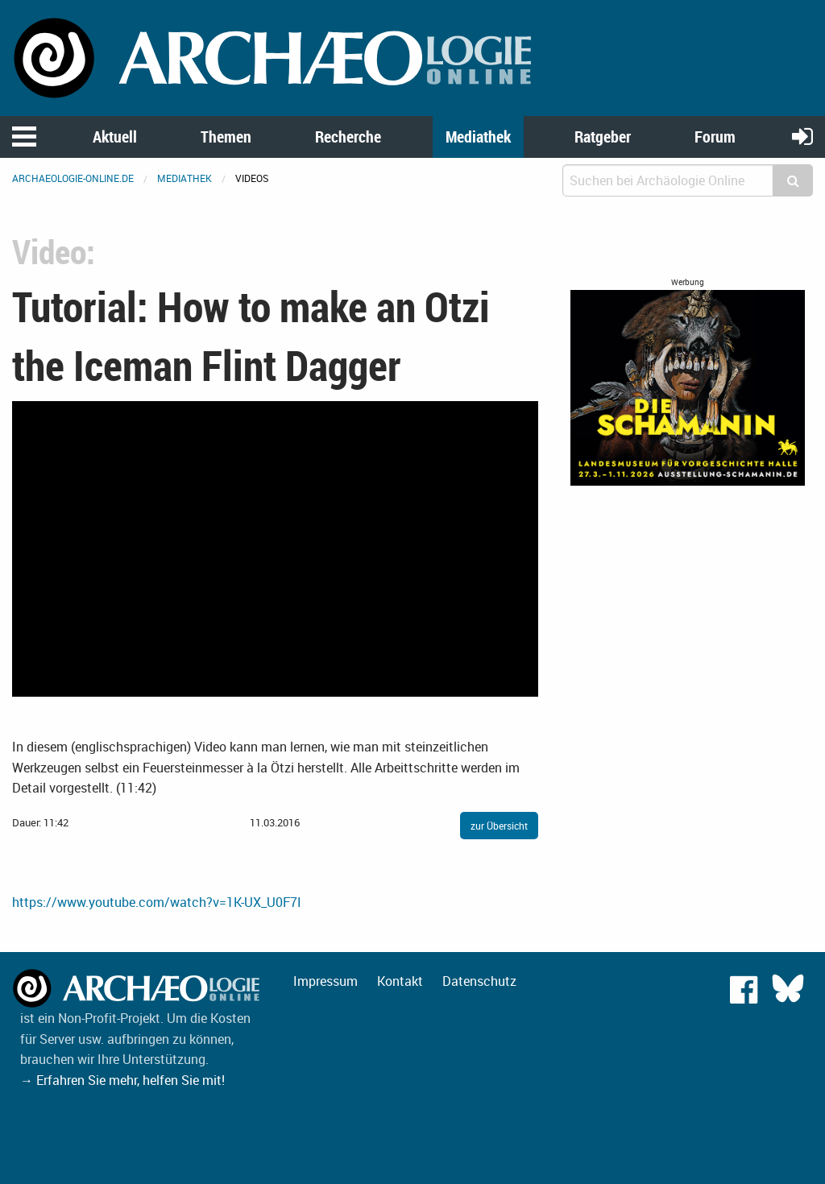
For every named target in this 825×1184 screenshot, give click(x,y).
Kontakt (400, 981)
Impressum (325, 981)
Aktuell (115, 136)
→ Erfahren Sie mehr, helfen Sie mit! (122, 1080)
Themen (226, 136)
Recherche (348, 136)
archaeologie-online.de (73, 178)
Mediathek (478, 136)
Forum (715, 136)
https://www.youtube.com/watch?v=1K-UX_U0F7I (156, 902)
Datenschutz (479, 981)
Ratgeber (602, 136)
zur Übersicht (499, 825)
